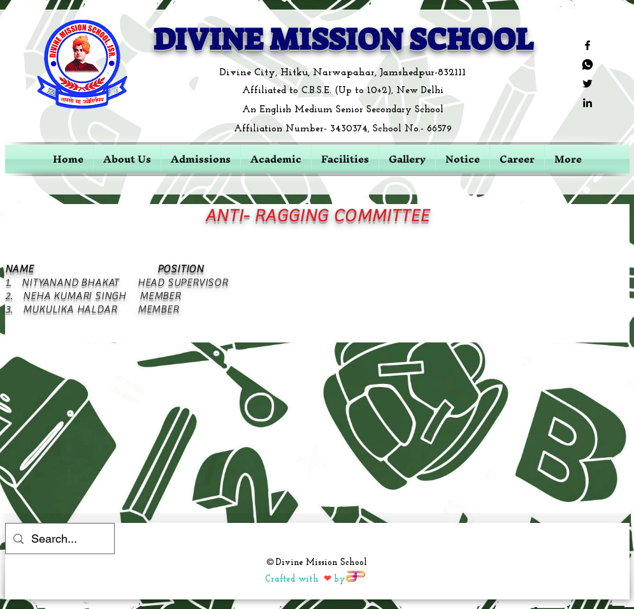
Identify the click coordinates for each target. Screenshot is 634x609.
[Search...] (59, 539)
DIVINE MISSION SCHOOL (343, 39)
